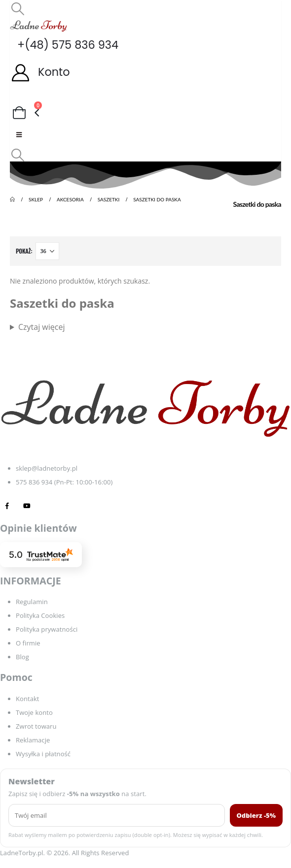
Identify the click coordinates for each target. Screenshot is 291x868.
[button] (17, 8)
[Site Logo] (38, 25)
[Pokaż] (47, 251)
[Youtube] (27, 505)
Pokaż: (24, 251)
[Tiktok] (46, 505)
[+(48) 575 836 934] (145, 45)
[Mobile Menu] (19, 134)
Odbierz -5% (256, 815)
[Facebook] (7, 505)
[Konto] (145, 72)
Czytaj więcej (41, 326)
